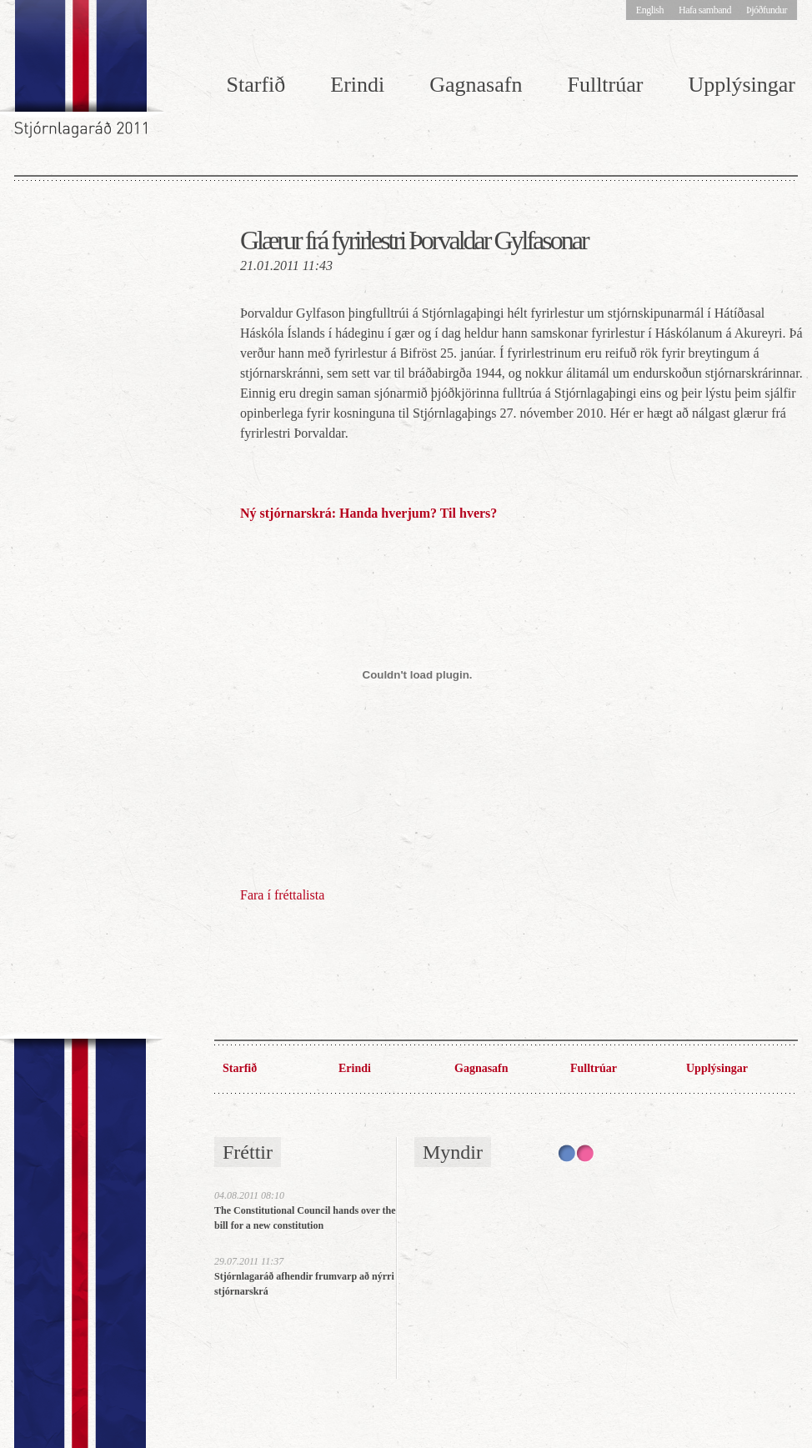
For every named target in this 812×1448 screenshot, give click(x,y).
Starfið (256, 85)
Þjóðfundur (766, 10)
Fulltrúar (605, 85)
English (650, 10)
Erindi (357, 85)
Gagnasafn (475, 85)
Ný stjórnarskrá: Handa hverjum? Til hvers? (368, 513)
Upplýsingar (717, 1068)
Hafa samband (705, 10)
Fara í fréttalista (282, 895)
